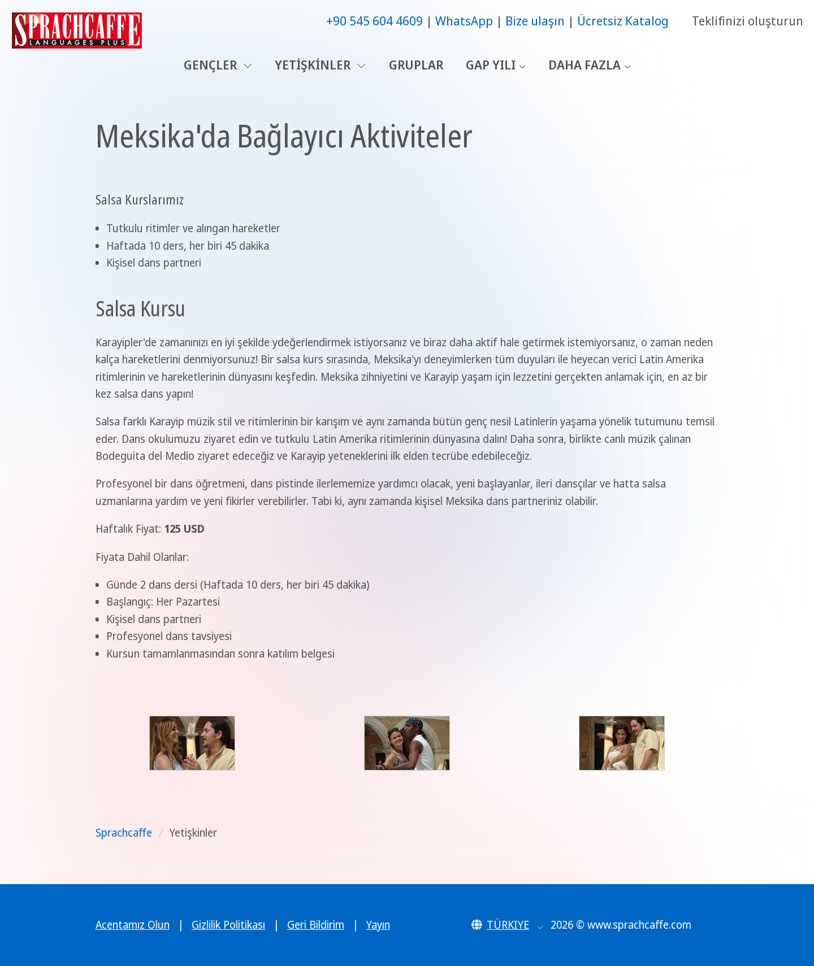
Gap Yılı (491, 64)
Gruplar (416, 64)
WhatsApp (464, 20)
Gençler (218, 64)
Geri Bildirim (315, 924)
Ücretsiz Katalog (623, 20)
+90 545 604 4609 (374, 20)
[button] (507, 924)
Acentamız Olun (133, 924)
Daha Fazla (584, 64)
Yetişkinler (320, 64)
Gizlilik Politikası (228, 924)
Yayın (378, 924)
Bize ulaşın (535, 20)
